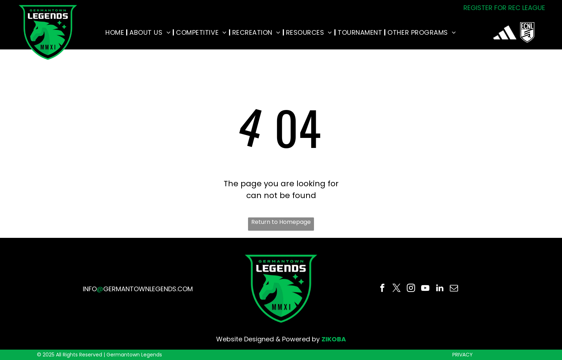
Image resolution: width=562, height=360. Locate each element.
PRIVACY (462, 354)
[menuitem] (116, 32)
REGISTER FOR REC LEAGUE (504, 7)
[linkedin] (439, 289)
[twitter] (396, 289)
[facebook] (382, 289)
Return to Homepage (281, 222)
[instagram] (411, 289)
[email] (454, 289)
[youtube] (425, 289)
